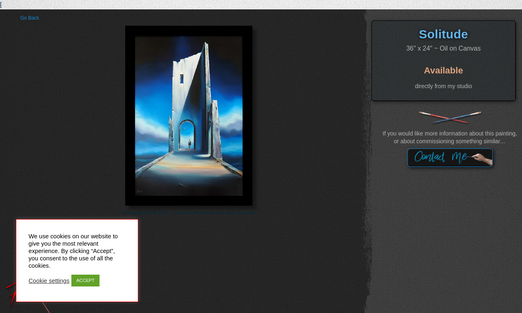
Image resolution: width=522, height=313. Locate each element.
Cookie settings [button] (49, 280)
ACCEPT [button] (85, 280)
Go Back (29, 18)
